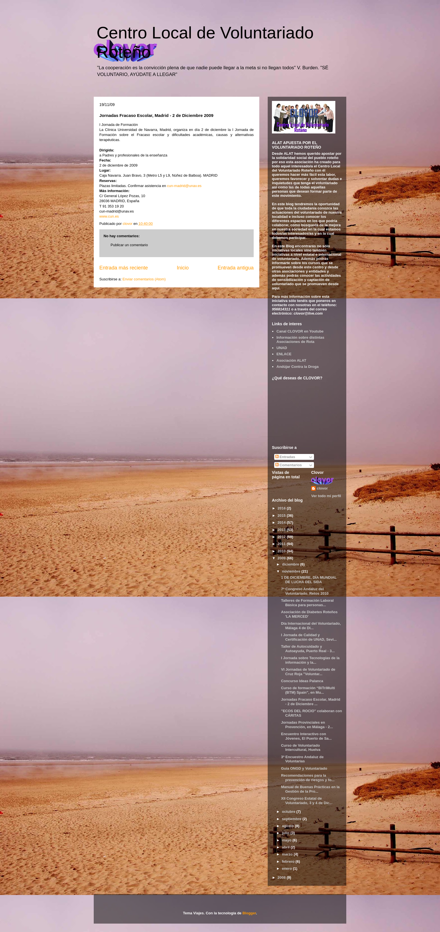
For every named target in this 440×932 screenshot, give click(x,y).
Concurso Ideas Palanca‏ (302, 681)
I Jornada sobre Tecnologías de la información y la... (310, 660)
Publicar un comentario (129, 245)
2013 (282, 530)
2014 (282, 522)
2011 (282, 544)
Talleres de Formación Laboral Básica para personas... (307, 602)
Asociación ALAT (291, 360)
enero (287, 868)
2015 (282, 515)
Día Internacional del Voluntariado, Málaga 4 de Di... (311, 625)
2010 (282, 551)
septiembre (292, 819)
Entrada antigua (236, 268)
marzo (288, 854)
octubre (289, 811)
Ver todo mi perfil (326, 496)
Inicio (183, 268)
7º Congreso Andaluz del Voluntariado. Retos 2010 (304, 591)
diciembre (291, 564)
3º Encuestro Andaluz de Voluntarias (302, 759)
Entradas (285, 457)
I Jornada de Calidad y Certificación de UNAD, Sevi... (309, 637)
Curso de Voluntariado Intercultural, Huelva (300, 747)
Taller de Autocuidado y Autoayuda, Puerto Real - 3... (307, 648)
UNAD (281, 348)
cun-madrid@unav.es (184, 186)
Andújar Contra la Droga (297, 367)
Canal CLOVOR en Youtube (300, 331)
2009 (282, 558)
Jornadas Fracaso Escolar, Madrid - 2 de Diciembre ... (310, 701)
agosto (288, 826)
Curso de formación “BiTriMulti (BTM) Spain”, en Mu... (308, 690)
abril (286, 847)
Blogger (249, 913)
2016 (282, 508)
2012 (282, 537)
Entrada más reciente (123, 268)
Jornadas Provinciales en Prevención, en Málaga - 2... (307, 724)
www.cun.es (109, 216)
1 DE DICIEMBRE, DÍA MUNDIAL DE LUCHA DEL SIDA (308, 579)
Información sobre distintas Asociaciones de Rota (300, 339)
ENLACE (283, 354)
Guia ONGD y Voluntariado (304, 768)
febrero (288, 861)
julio (286, 833)
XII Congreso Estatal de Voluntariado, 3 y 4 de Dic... (306, 800)
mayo (287, 840)
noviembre (291, 571)
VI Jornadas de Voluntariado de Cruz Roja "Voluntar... (308, 671)
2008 (282, 877)
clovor (322, 488)
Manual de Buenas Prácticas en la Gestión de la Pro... (310, 789)
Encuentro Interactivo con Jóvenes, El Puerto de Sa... (306, 736)
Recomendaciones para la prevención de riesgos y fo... (307, 777)
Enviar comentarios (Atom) (144, 279)
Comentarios (288, 465)
